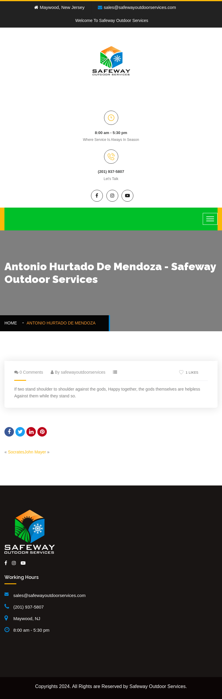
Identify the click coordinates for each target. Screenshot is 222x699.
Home (11, 323)
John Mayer (35, 452)
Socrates (16, 452)
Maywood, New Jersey (59, 7)
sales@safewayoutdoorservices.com (137, 7)
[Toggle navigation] (210, 219)
